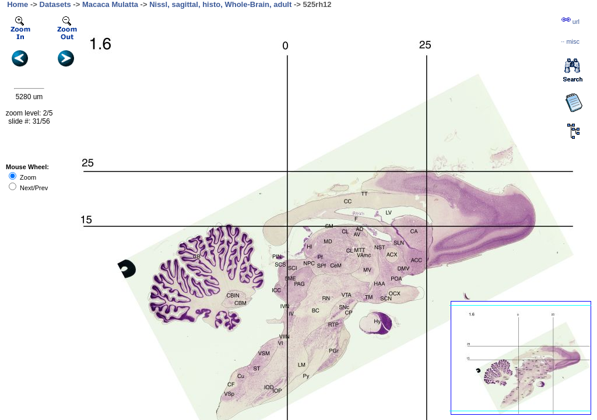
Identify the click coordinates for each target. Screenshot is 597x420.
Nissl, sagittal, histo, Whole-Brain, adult (220, 4)
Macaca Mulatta (110, 4)
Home (17, 4)
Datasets (55, 4)
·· (570, 41)
